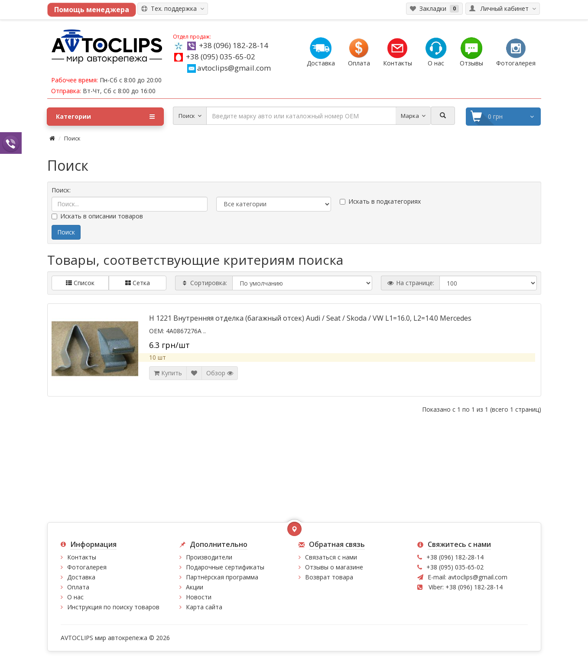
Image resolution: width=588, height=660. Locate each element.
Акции (194, 587)
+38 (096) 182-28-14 (233, 45)
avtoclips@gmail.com (229, 68)
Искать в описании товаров (97, 216)
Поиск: (61, 190)
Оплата (78, 587)
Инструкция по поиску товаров (113, 607)
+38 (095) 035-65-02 (220, 57)
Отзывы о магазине (334, 567)
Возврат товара (329, 577)
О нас (75, 597)
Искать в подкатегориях (380, 201)
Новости (198, 597)
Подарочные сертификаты (225, 567)
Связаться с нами (331, 557)
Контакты (81, 557)
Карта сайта (204, 607)
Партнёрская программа (222, 577)
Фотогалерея (87, 567)
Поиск (72, 138)
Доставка (81, 577)
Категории (105, 116)
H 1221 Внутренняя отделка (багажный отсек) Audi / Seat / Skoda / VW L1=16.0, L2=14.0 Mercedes (310, 318)
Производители (209, 557)
